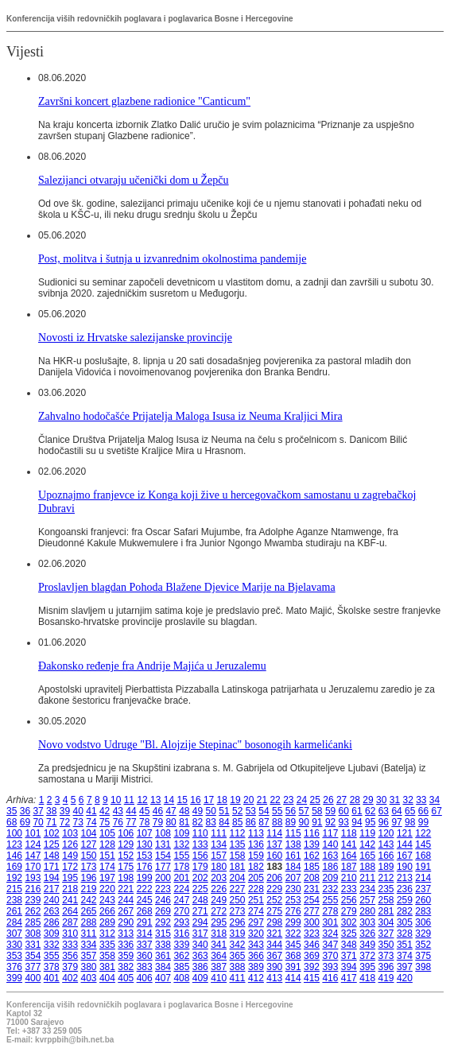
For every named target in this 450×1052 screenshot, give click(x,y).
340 (200, 944)
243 (107, 900)
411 (238, 978)
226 (219, 889)
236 (405, 889)
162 (312, 855)
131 (163, 844)
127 (89, 844)
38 (51, 811)
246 (163, 900)
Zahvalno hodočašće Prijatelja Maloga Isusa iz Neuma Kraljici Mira (190, 416)
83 (211, 822)
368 (293, 955)
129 (126, 844)
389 (256, 966)
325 (349, 933)
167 (405, 855)
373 (386, 955)
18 (222, 799)
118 (349, 833)
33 (421, 799)
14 (169, 799)
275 (274, 911)
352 (423, 944)
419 (386, 978)
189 (386, 866)
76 (118, 822)
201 (181, 877)
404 (107, 978)
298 (274, 922)
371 (349, 955)
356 (70, 955)
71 (51, 822)
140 (330, 844)
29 (368, 799)
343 (256, 944)
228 (256, 889)
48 (184, 811)
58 (317, 811)
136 (256, 844)
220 (107, 889)
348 (349, 944)
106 (126, 833)
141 (349, 844)
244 (126, 900)
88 (277, 822)
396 (386, 966)
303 (367, 922)
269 (163, 911)
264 (70, 911)
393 (330, 966)
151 (107, 855)
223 (163, 889)
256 (349, 900)
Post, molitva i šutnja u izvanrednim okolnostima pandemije (172, 258)
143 (386, 844)
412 (256, 978)
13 (155, 799)
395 (367, 966)
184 (293, 866)
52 (237, 811)
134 (219, 844)
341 (219, 944)
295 (219, 922)
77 (131, 822)
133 (200, 844)
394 (349, 966)
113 (256, 833)
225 (200, 889)
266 (107, 911)
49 (197, 811)
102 (52, 833)
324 (330, 933)
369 (312, 955)
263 (52, 911)
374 (405, 955)
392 (312, 966)
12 (142, 799)
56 (290, 811)
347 (330, 944)
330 (14, 944)
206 (274, 877)
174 (107, 866)
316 (181, 933)
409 (200, 978)
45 (144, 811)
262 (33, 911)
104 (89, 833)
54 (263, 811)
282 (405, 911)
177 (163, 866)
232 (330, 889)
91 (317, 822)
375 (423, 955)
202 (200, 877)
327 (386, 933)
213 (405, 877)
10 (116, 799)
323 (312, 933)
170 (33, 866)
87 (263, 822)
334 (89, 944)
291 (145, 922)
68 (11, 822)
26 (328, 799)
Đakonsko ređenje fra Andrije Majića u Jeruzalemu (152, 665)
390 (274, 966)
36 (25, 811)
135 (238, 844)
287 (70, 922)
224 (181, 889)
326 (367, 933)
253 (293, 900)
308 (33, 933)
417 (349, 978)
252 (274, 900)
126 (70, 844)
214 (423, 877)
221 (126, 889)
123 (14, 844)
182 (256, 866)
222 (145, 889)
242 (89, 900)
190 (405, 866)
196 (89, 877)
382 (126, 966)
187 (349, 866)
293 (181, 922)
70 (38, 822)
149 (70, 855)
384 (163, 966)
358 (107, 955)
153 (145, 855)
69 (25, 822)
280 (367, 911)
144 (405, 844)
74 (91, 822)
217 (52, 889)
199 (145, 877)
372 (367, 955)
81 (184, 822)
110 (200, 833)
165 (367, 855)
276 (293, 911)
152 (126, 855)
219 (89, 889)
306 (423, 922)
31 (395, 799)
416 (330, 978)
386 (200, 966)
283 (423, 911)
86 (251, 822)
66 (423, 811)
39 (65, 811)
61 (356, 811)
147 (33, 855)
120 (386, 833)
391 (293, 966)
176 (145, 866)
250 (238, 900)
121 (405, 833)
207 (293, 877)
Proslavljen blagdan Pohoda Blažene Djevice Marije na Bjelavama (187, 586)
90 (303, 822)
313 (126, 933)
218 (70, 889)
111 (219, 833)
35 (11, 811)
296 (238, 922)
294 (200, 922)
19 (235, 799)
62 (370, 811)
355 (52, 955)
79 (158, 822)
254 (312, 900)
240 (52, 900)
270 (181, 911)
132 (181, 844)
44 (131, 811)
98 (410, 822)
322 (293, 933)
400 (33, 978)
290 (126, 922)
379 (70, 966)
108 (163, 833)
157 (219, 855)
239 (33, 900)
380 (89, 966)
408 (181, 978)
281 (386, 911)
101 (33, 833)
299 (293, 922)
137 (274, 844)
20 (248, 799)
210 (349, 877)
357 (89, 955)
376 (14, 966)
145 (423, 844)
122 (423, 833)
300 (312, 922)
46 (158, 811)
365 (238, 955)
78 (144, 822)
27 (341, 799)
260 (423, 900)
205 (256, 877)
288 (89, 922)
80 (170, 822)
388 (238, 966)
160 (274, 855)
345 (293, 944)
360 (145, 955)
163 (330, 855)
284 (14, 922)
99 (423, 822)
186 (330, 866)
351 (405, 944)
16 (195, 799)
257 (367, 900)
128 (107, 844)
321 (274, 933)
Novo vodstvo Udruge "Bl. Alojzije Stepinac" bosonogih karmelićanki (195, 744)
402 (70, 978)
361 (163, 955)
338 (163, 944)
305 (405, 922)
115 (293, 833)
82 (197, 822)
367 (274, 955)
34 (434, 799)
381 (107, 966)
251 (256, 900)
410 (219, 978)
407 (163, 978)
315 (163, 933)
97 (396, 822)
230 (293, 889)
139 (312, 844)
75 (104, 822)
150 (89, 855)
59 (330, 811)
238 (14, 900)
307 (14, 933)
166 (386, 855)
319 (238, 933)
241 (70, 900)
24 (302, 799)
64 (396, 811)
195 (70, 877)
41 (91, 811)
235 (386, 889)
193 (33, 877)
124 (33, 844)
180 (219, 866)
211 (367, 877)
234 (367, 889)
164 (349, 855)
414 (293, 978)
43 (118, 811)
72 (65, 822)
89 (290, 822)
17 (209, 799)
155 (181, 855)
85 (237, 822)
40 (78, 811)
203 (219, 877)
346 (312, 944)
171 (52, 866)
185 (312, 866)
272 (219, 911)
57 (303, 811)
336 (126, 944)
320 (256, 933)
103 (70, 833)
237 (423, 889)
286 (52, 922)
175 (126, 866)
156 (200, 855)
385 (181, 966)
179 (200, 866)
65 (410, 811)
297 (256, 922)
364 (219, 955)
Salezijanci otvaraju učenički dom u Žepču (133, 179)
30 (381, 799)
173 (89, 866)
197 (107, 877)
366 (256, 955)
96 (383, 822)
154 (163, 855)
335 (107, 944)
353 (14, 955)
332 (52, 944)
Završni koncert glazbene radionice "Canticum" (144, 101)
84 (224, 822)
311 (89, 933)
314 (145, 933)
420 (405, 978)
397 (405, 966)
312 (107, 933)
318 (219, 933)
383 (145, 966)
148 (52, 855)
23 (288, 799)
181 (238, 866)
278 (330, 911)
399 (14, 978)
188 (367, 866)
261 (14, 911)
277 (312, 911)
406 (145, 978)
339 (181, 944)
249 (219, 900)
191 (423, 866)
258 (386, 900)
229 (274, 889)
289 (107, 922)
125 (52, 844)
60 (344, 811)
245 (145, 900)
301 (330, 922)
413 (274, 978)
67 (437, 811)
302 (349, 922)
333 (70, 944)
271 (200, 911)
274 (256, 911)
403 (89, 978)
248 (200, 900)
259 (405, 900)
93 (344, 822)
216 (33, 889)
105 (107, 833)
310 (70, 933)
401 (52, 978)
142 (367, 844)
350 (386, 944)
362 (181, 955)
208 (312, 877)
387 (219, 966)
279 (349, 911)
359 (126, 955)
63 (383, 811)
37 (38, 811)
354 (33, 955)
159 (256, 855)
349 (367, 944)
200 (163, 877)
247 (181, 900)
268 (145, 911)
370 (330, 955)
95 (370, 822)
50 (211, 811)
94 (356, 822)
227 (238, 889)
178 (181, 866)
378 (52, 966)
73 (78, 822)
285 (33, 922)
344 (274, 944)
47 (170, 811)
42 (104, 811)
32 (407, 799)
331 (33, 944)
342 (238, 944)
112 (238, 833)
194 (52, 877)
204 (238, 877)
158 (238, 855)
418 (367, 978)
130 (145, 844)
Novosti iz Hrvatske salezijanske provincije (135, 337)
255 (330, 900)
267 (126, 911)
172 (70, 866)
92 (330, 822)
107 (145, 833)
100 (14, 833)
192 (14, 877)
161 (293, 855)
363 (200, 955)
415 (312, 978)
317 (200, 933)
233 (349, 889)
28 (355, 799)
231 (312, 889)
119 (367, 833)
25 (315, 799)
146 (14, 855)
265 (89, 911)
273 (238, 911)
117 (330, 833)
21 (262, 799)
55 (277, 811)
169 (14, 866)
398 (423, 966)
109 (181, 833)
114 (274, 833)
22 (275, 799)
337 (145, 944)
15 (182, 799)
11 (129, 799)
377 (33, 966)
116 (312, 833)
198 (126, 877)
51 (224, 811)
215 (14, 889)
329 (423, 933)
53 (251, 811)
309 (52, 933)
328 (405, 933)
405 (126, 978)
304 (386, 922)
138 (293, 844)
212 (386, 877)
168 (423, 855)
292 (163, 922)
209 (330, 877)
